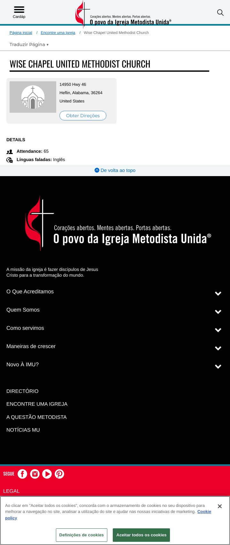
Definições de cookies (81, 535)
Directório (22, 391)
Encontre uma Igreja (58, 32)
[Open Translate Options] (29, 44)
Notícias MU (23, 430)
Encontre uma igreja (36, 404)
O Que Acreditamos (30, 292)
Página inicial (21, 32)
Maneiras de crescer (31, 346)
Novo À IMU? (22, 365)
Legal (11, 491)
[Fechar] (220, 506)
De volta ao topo (115, 170)
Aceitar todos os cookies (141, 535)
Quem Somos (23, 310)
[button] (220, 12)
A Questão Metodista (36, 417)
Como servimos (25, 328)
